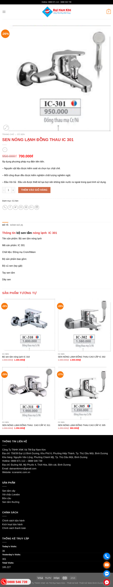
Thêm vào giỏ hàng (34, 190)
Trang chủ (8, 134)
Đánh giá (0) (16, 225)
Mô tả (5, 225)
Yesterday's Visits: (11, 554)
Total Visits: (8, 563)
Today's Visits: (9, 546)
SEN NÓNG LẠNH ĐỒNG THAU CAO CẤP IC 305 (81, 425)
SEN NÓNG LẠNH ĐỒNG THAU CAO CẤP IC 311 (26, 425)
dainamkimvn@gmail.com (22, 468)
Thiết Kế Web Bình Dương (91, 583)
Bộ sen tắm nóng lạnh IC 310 (16, 357)
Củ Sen (21, 134)
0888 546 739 (35, 461)
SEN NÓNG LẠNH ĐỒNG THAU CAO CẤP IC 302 (81, 357)
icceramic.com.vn (21, 472)
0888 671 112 (18, 461)
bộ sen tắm (24, 232)
